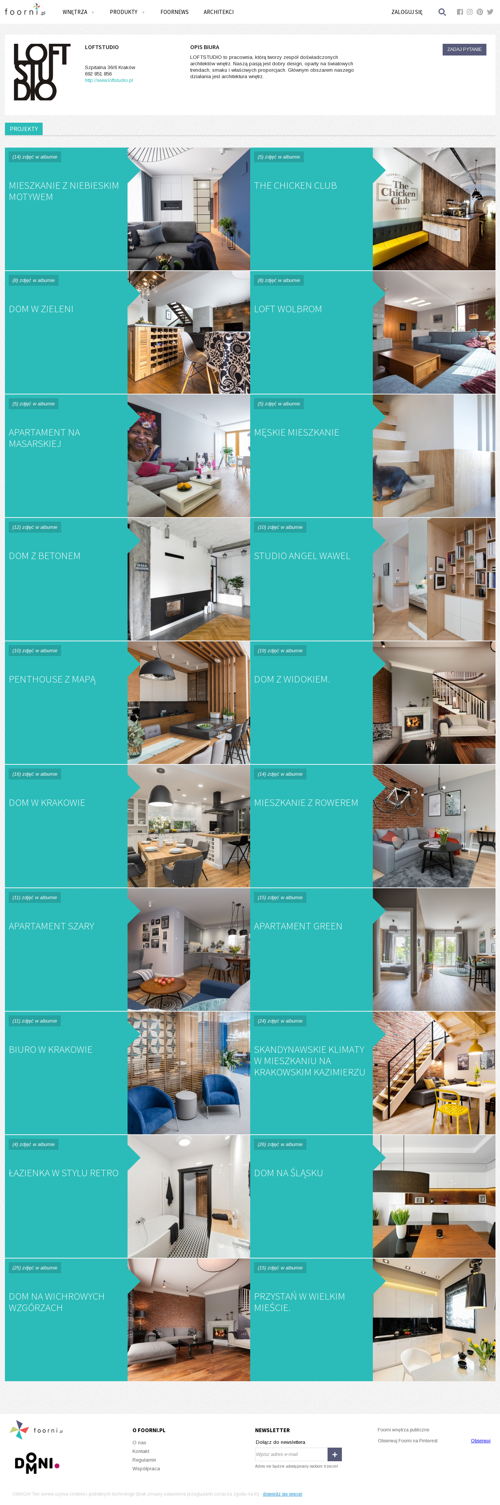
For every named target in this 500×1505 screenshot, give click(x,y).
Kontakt (140, 1451)
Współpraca (146, 1468)
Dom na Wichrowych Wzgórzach (127, 1320)
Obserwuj (481, 1440)
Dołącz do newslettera (280, 1442)
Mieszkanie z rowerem (372, 826)
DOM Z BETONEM (127, 579)
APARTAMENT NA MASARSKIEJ (127, 455)
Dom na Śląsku (372, 1196)
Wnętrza (79, 11)
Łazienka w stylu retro (127, 1196)
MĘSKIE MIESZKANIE (372, 455)
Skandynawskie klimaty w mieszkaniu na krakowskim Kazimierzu (372, 1073)
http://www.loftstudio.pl (109, 80)
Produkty (127, 11)
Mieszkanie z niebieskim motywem (127, 209)
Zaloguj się (407, 11)
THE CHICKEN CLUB (372, 209)
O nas (139, 1442)
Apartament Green (372, 949)
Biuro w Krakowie (127, 1073)
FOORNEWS (174, 11)
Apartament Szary (127, 949)
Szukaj (442, 12)
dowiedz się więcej (282, 1494)
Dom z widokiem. (372, 702)
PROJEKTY (24, 128)
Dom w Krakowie (127, 826)
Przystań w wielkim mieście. (372, 1320)
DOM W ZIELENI (127, 332)
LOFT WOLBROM (372, 332)
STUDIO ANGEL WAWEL (372, 579)
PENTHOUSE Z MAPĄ (127, 702)
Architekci (219, 11)
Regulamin (144, 1460)
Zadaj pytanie (464, 49)
